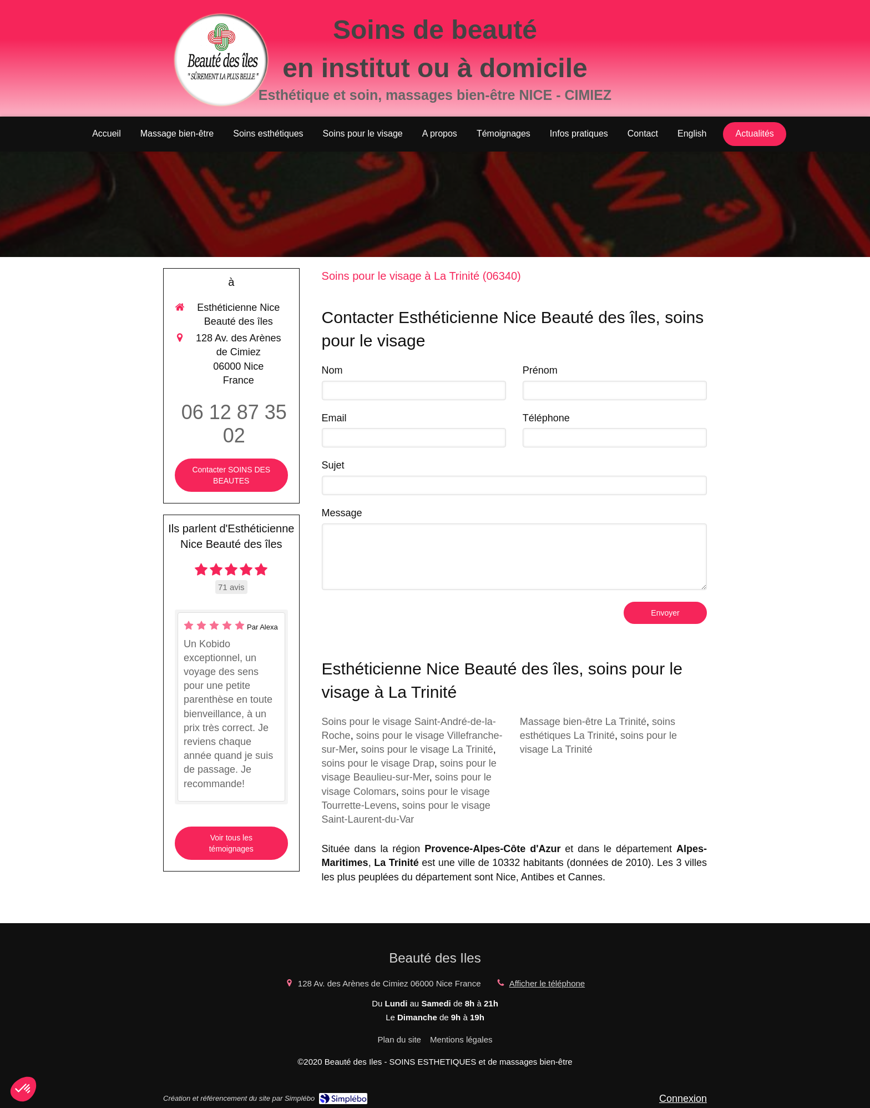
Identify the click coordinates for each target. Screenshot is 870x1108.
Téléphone (546, 418)
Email (334, 418)
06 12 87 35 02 (234, 424)
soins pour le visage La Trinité (427, 749)
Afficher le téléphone (547, 983)
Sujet (333, 465)
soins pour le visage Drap (378, 763)
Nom (332, 370)
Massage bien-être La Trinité (583, 721)
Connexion (683, 1098)
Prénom (540, 370)
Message (342, 512)
